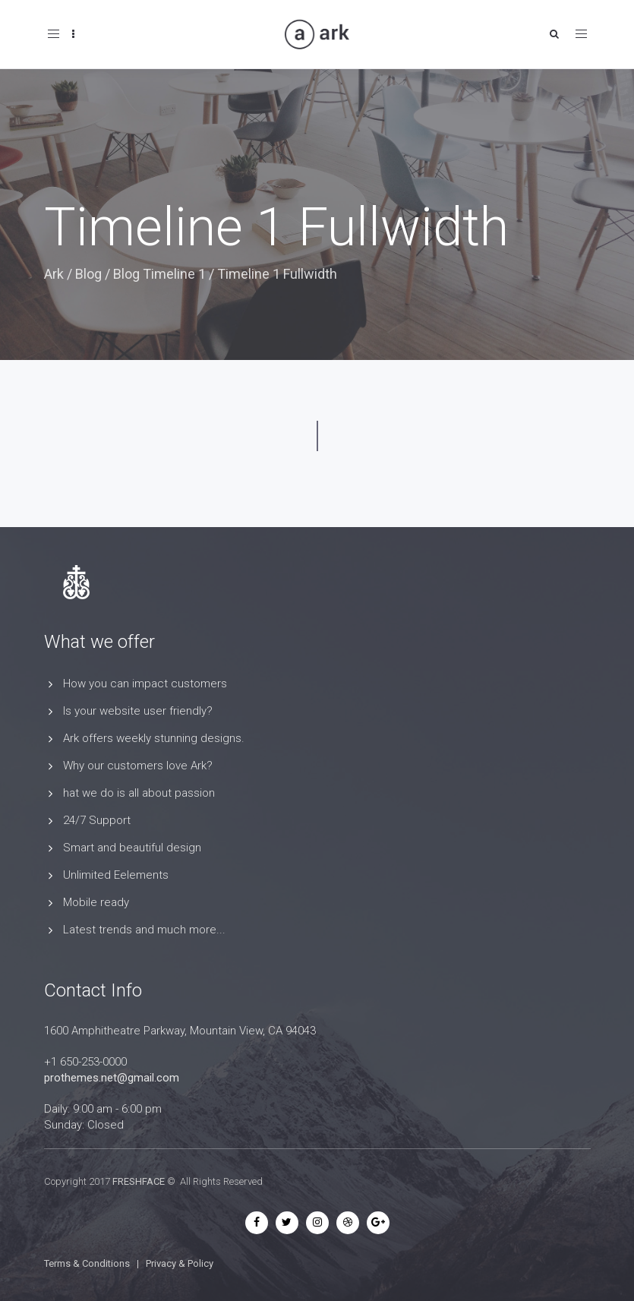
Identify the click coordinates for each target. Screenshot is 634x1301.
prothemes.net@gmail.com (111, 1078)
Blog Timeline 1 (159, 274)
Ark (54, 274)
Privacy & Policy (179, 1263)
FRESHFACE (138, 1181)
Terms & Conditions (87, 1263)
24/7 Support (97, 820)
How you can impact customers (145, 683)
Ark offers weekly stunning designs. (153, 738)
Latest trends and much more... (144, 929)
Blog (88, 274)
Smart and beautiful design (132, 847)
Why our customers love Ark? (138, 765)
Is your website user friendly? (138, 711)
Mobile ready (96, 902)
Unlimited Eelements (116, 875)
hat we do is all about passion (139, 793)
